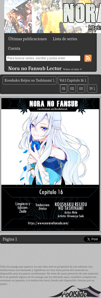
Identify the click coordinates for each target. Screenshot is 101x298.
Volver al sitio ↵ (72, 69)
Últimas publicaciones (27, 39)
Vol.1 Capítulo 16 (72, 80)
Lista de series (65, 39)
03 (81, 88)
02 (72, 88)
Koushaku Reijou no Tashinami (28, 80)
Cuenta (14, 48)
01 (63, 88)
